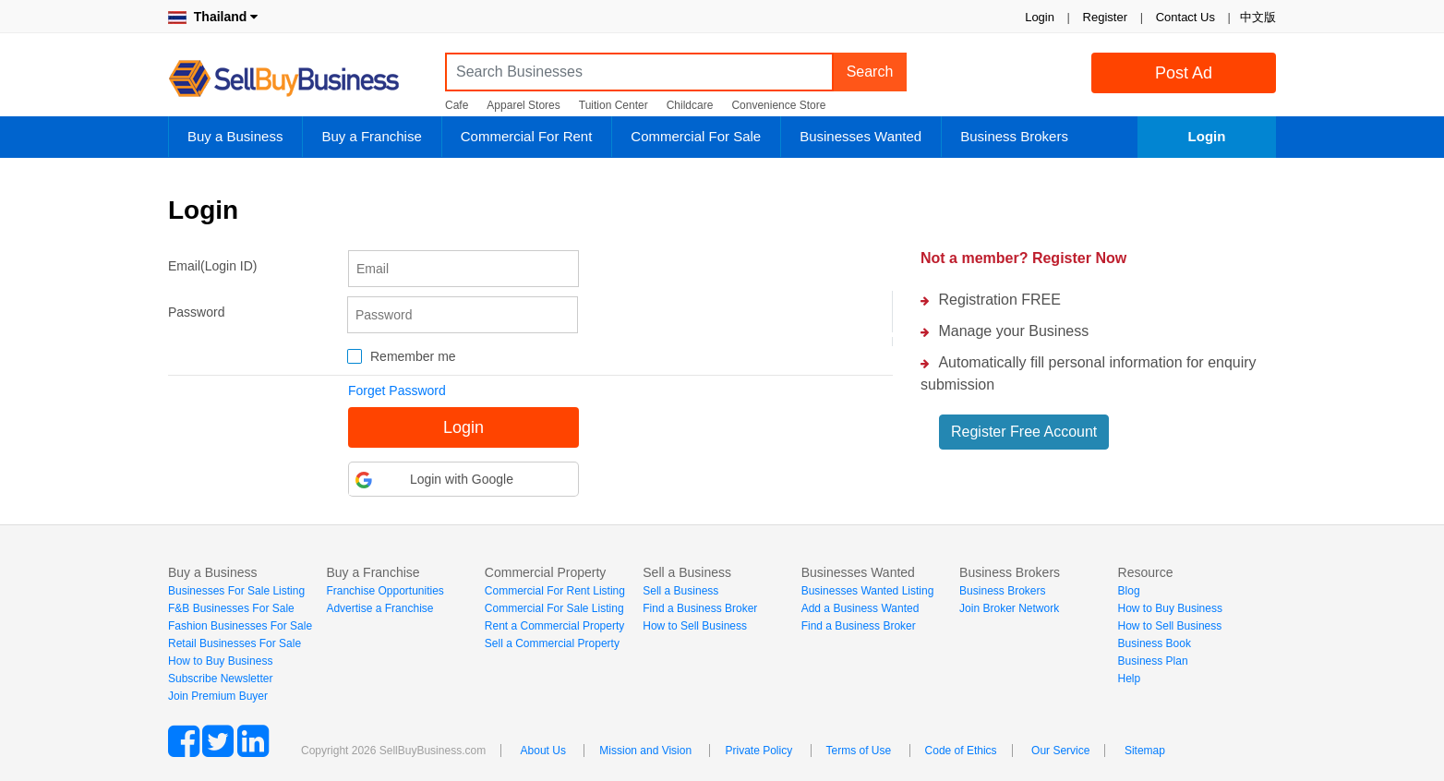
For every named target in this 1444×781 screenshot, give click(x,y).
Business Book (1154, 643)
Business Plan (1153, 661)
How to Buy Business (220, 661)
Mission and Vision (645, 750)
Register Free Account (1024, 431)
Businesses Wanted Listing (867, 590)
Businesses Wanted (860, 136)
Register (1105, 17)
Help (1129, 678)
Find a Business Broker (700, 608)
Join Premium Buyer (218, 696)
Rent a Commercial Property (554, 625)
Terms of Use (859, 750)
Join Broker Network (1009, 608)
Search (870, 71)
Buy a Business (235, 136)
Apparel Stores (523, 105)
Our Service (1060, 750)
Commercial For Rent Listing (555, 590)
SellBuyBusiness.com (297, 79)
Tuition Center (613, 105)
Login (1039, 17)
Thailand (213, 16)
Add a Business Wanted (860, 608)
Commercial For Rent (527, 136)
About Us (543, 750)
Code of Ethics (961, 750)
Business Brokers (1014, 136)
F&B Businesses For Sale (231, 608)
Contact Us (1185, 17)
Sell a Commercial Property (552, 643)
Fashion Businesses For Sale (240, 625)
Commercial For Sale (696, 136)
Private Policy (758, 750)
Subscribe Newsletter (220, 678)
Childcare (690, 105)
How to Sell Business (695, 625)
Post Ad (1183, 73)
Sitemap (1145, 750)
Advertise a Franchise (379, 608)
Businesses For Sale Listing (236, 590)
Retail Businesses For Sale (234, 643)
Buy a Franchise (371, 136)
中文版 (1258, 17)
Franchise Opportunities (384, 590)
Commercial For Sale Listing (554, 608)
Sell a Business (680, 590)
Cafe (456, 105)
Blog (1129, 590)
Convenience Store (778, 105)
